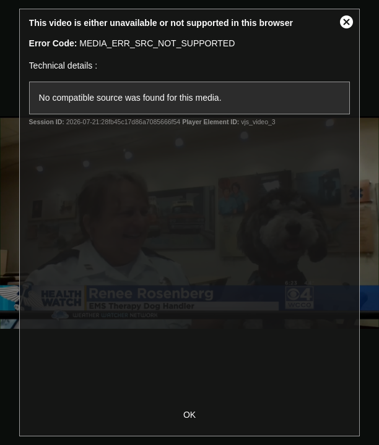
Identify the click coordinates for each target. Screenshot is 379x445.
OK (189, 415)
